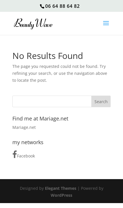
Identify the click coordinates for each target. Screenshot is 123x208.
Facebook (23, 155)
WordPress (61, 195)
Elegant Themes (60, 188)
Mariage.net (24, 127)
